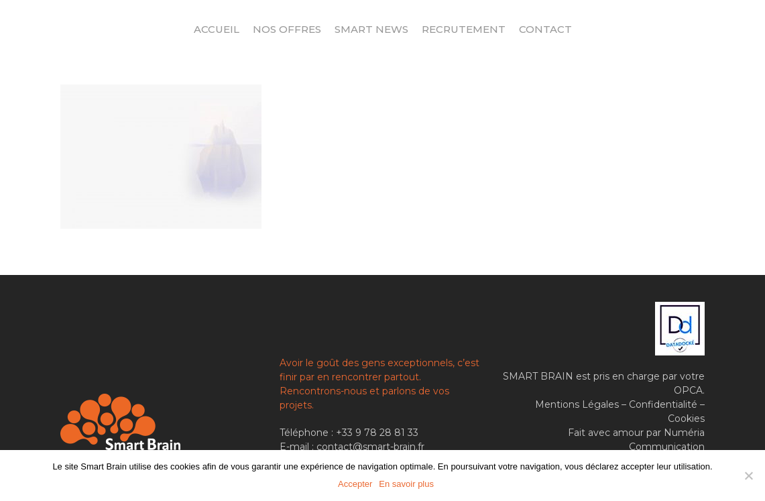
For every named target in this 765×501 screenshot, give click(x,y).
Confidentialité (663, 404)
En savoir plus (406, 484)
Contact (545, 29)
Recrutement (464, 29)
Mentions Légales (577, 404)
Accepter (355, 484)
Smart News (371, 29)
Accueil (216, 29)
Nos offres (287, 29)
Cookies (686, 418)
